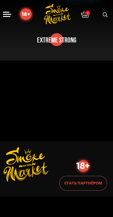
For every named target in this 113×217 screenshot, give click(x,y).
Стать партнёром (83, 183)
